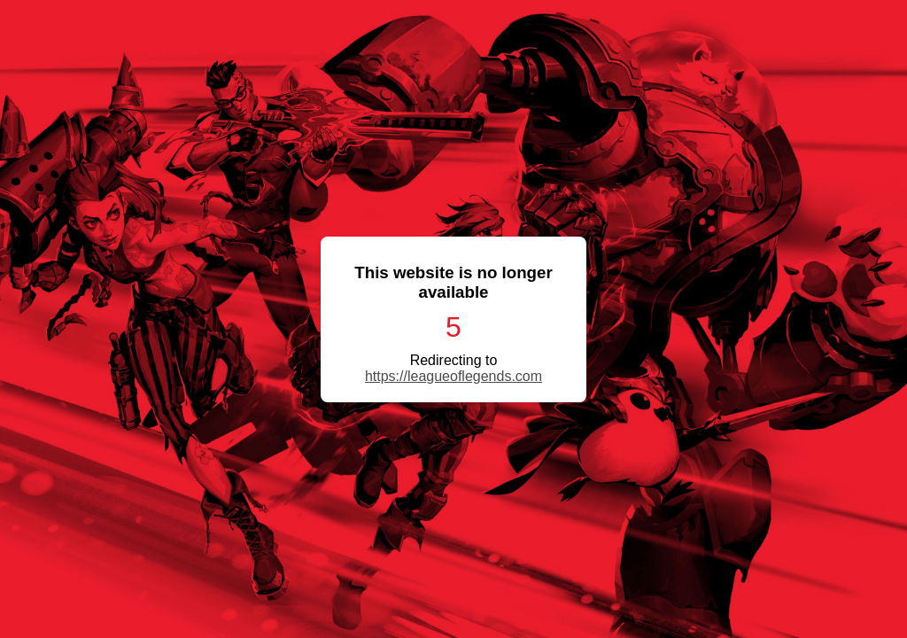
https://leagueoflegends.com (453, 376)
